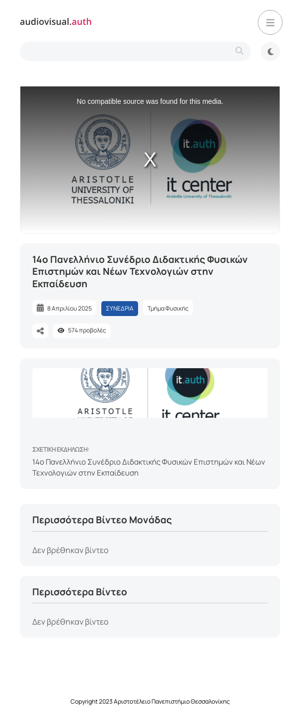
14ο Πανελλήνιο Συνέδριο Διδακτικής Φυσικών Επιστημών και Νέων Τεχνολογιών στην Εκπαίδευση (148, 468)
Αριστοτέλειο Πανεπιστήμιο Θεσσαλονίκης (172, 701)
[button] (270, 22)
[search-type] (135, 51)
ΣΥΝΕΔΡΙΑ (120, 308)
